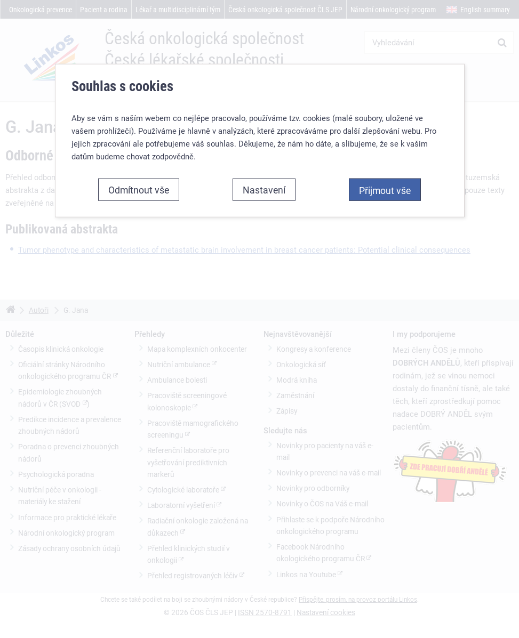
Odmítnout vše (138, 189)
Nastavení (264, 189)
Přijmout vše (385, 190)
